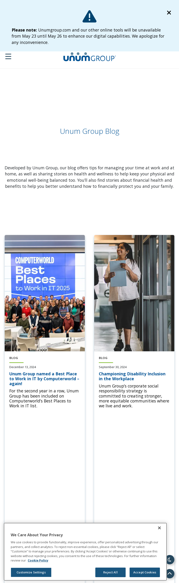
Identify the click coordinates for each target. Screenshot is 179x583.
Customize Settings (31, 572)
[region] (85, 552)
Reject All (110, 572)
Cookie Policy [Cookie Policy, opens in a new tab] (38, 560)
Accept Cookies (144, 572)
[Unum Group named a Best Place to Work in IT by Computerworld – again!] (44, 378)
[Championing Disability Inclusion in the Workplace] (134, 376)
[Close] (159, 528)
